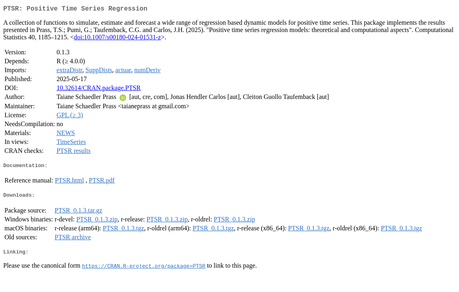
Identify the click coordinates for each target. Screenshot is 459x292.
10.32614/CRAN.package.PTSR (98, 89)
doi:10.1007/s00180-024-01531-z (117, 38)
